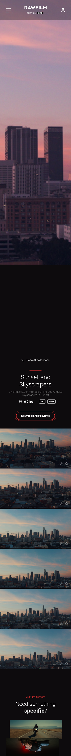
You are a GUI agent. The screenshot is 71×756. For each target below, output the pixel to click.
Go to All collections (35, 360)
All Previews (35, 415)
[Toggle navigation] (8, 10)
